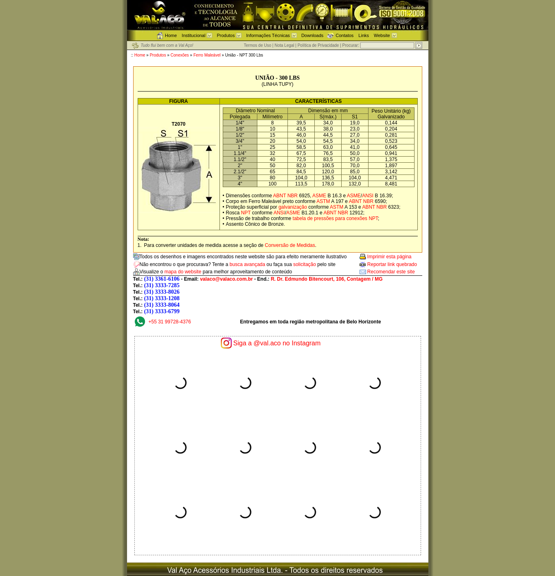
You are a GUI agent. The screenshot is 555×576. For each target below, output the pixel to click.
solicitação (304, 264)
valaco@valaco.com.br (226, 279)
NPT (246, 213)
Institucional (193, 35)
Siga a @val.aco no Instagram (277, 343)
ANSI (367, 196)
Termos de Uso (257, 45)
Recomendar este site (391, 272)
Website (382, 35)
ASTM (323, 201)
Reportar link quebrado (392, 264)
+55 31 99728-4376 (170, 322)
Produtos (226, 35)
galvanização (293, 207)
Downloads (312, 35)
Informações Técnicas (268, 35)
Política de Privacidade (318, 45)
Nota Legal (284, 45)
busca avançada (247, 264)
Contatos (344, 35)
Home (171, 35)
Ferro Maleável (207, 55)
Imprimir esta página (389, 257)
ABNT (279, 196)
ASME (319, 196)
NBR (292, 196)
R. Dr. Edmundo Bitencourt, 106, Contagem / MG (327, 279)
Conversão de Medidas (290, 245)
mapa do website (183, 272)
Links (363, 35)
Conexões (180, 55)
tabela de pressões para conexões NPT (335, 218)
